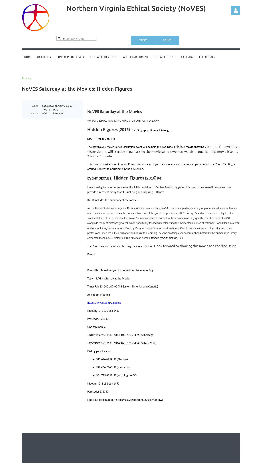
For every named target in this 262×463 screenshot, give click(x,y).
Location (34, 113)
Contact (142, 40)
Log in (235, 10)
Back (28, 78)
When (35, 105)
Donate (167, 40)
